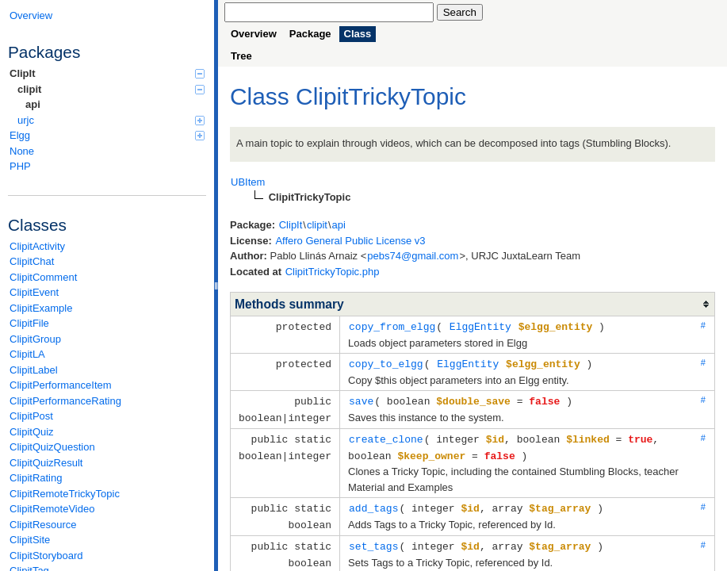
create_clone (386, 435)
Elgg (107, 135)
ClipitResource (43, 525)
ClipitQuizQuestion (52, 447)
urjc (111, 120)
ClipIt (107, 73)
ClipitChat (32, 261)
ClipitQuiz (32, 432)
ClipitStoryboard (46, 555)
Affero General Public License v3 (350, 241)
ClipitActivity (37, 246)
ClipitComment (43, 277)
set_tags (373, 539)
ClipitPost (31, 416)
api (32, 104)
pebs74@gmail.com (412, 256)
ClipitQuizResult (46, 463)
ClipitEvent (34, 292)
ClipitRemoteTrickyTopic (65, 494)
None (22, 151)
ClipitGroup (35, 339)
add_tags (373, 503)
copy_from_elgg (392, 326)
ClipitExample (41, 308)
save (361, 399)
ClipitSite (30, 540)
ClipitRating (36, 478)
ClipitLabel (34, 370)
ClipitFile (29, 323)
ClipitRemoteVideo (52, 509)
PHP (20, 166)
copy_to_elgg (386, 362)
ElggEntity (480, 326)
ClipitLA (27, 354)
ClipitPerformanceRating (65, 401)
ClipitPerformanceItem (61, 385)
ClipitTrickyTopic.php (332, 272)
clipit (111, 89)
